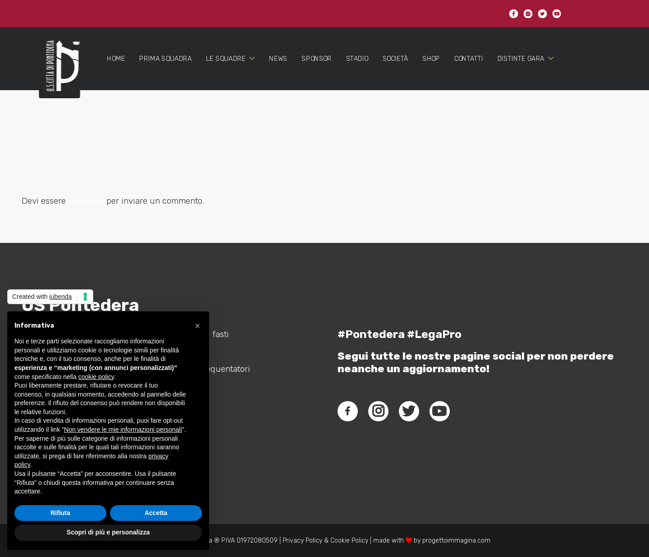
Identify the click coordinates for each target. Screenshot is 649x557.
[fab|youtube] (439, 411)
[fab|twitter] (409, 411)
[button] (197, 326)
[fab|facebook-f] (348, 411)
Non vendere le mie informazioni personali (123, 429)
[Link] (59, 73)
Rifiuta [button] (60, 512)
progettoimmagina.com (456, 540)
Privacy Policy (301, 540)
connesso (86, 201)
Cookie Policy (349, 540)
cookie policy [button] (96, 376)
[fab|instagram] (378, 411)
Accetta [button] (156, 512)
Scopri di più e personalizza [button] (108, 532)
